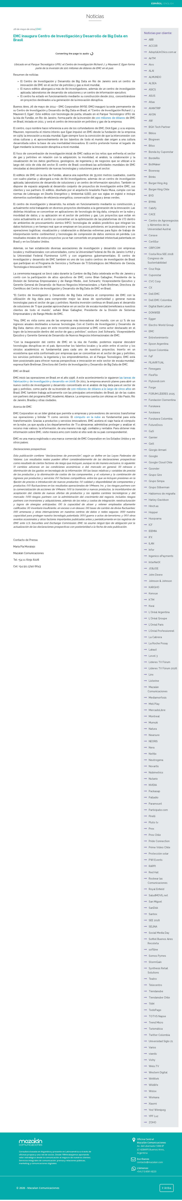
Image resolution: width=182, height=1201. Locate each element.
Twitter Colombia (159, 1035)
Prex (151, 828)
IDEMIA (153, 531)
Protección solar (158, 853)
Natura (153, 728)
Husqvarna (155, 518)
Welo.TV (154, 1066)
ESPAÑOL (156, 3)
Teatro (153, 978)
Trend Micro (156, 1022)
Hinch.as (154, 506)
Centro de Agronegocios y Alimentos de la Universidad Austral (163, 225)
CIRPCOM (154, 247)
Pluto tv (153, 822)
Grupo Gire (155, 474)
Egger (152, 318)
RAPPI (152, 866)
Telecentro (155, 985)
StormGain (155, 962)
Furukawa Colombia (160, 418)
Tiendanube (156, 991)
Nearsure (154, 735)
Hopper (153, 512)
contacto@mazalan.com (150, 1162)
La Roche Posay (158, 643)
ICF (150, 524)
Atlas (152, 102)
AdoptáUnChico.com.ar (162, 52)
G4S (151, 431)
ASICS (152, 89)
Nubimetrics (156, 772)
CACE (152, 214)
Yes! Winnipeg (157, 1109)
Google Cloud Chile (160, 462)
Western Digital (158, 1072)
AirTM (152, 58)
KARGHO (154, 587)
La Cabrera (155, 637)
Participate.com (158, 810)
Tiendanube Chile (159, 997)
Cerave (153, 235)
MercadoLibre (157, 710)
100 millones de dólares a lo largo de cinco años (101, 388)
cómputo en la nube (87, 417)
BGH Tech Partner (159, 127)
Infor (151, 549)
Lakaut (153, 649)
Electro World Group (161, 325)
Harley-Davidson (159, 499)
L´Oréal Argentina (159, 612)
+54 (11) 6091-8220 (146, 1171)
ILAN (151, 543)
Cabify (153, 208)
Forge (152, 387)
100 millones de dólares (110, 117)
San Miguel (155, 901)
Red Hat (154, 872)
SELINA (153, 926)
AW (151, 120)
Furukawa (154, 406)
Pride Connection (159, 841)
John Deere (156, 574)
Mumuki (153, 722)
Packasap (154, 791)
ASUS (152, 95)
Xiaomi (153, 1103)
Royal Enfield (156, 889)
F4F (151, 356)
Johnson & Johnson (160, 581)
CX (150, 287)
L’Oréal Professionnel (161, 630)
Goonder (154, 468)
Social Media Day (159, 932)
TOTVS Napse (157, 1016)
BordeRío (154, 158)
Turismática (156, 1028)
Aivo (151, 64)
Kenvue (153, 593)
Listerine (154, 680)
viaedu (153, 1053)
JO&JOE (153, 568)
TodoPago (155, 1010)
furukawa (154, 412)
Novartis (154, 766)
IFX (150, 537)
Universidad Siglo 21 (161, 1041)
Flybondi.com (157, 381)
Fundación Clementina (162, 400)
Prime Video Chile (159, 847)
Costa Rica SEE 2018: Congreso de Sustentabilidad (161, 258)
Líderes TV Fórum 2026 (163, 668)
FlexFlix (153, 375)
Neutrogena (156, 760)
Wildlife (153, 1084)
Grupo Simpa (156, 481)
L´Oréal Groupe (158, 618)
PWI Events (155, 859)
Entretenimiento (158, 337)
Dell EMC (154, 293)
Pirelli (152, 816)
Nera (151, 747)
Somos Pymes (157, 955)
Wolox (152, 1091)
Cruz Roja (154, 268)
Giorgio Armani (157, 449)
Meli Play (154, 703)
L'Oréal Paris (156, 624)
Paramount (155, 803)
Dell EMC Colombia (160, 300)
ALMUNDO (155, 77)
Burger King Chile (159, 189)
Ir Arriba (166, 1188)
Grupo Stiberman (159, 487)
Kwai (151, 606)
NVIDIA (153, 785)
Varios (152, 1047)
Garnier (153, 437)
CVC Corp (155, 281)
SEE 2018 (154, 920)
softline (153, 949)
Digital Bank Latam (160, 306)
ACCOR (153, 45)
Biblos (152, 133)
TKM (151, 1003)
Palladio (153, 797)
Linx (151, 674)
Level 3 (153, 655)
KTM (151, 599)
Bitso (152, 145)
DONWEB (154, 312)
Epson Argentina (158, 343)
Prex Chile (155, 834)
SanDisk (153, 907)
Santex (153, 914)
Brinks (152, 176)
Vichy (152, 1060)
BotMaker (154, 164)
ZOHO (152, 1122)
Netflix (152, 753)
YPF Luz (153, 1116)
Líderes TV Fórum (159, 662)
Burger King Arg (158, 183)
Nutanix (153, 778)
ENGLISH (169, 3)
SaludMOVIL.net (158, 895)
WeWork (154, 1078)
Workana (154, 1097)
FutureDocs (156, 425)
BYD (151, 195)
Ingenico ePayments (161, 556)
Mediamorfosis (158, 697)
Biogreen (154, 139)
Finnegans (155, 368)
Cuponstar (155, 275)
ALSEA (152, 83)
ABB (151, 39)
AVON (152, 114)
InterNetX (154, 562)
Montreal (154, 716)
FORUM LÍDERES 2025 (162, 393)
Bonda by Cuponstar (161, 152)
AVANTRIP (155, 108)
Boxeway (154, 170)
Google (153, 456)
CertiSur (154, 241)
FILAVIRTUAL (156, 362)
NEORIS (153, 741)
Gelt (151, 443)
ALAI (151, 70)
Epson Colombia (158, 350)
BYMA (152, 201)
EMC (38, 29)
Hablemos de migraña (162, 493)
